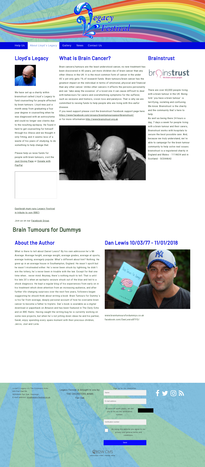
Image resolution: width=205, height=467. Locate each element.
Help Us (20, 45)
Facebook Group (40, 220)
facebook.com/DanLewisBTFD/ (122, 319)
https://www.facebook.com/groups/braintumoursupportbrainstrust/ (96, 115)
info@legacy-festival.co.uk (38, 397)
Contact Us (95, 45)
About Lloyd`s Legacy (43, 45)
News (79, 45)
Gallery (66, 45)
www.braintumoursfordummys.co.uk (124, 315)
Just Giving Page (24, 161)
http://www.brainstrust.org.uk (102, 119)
